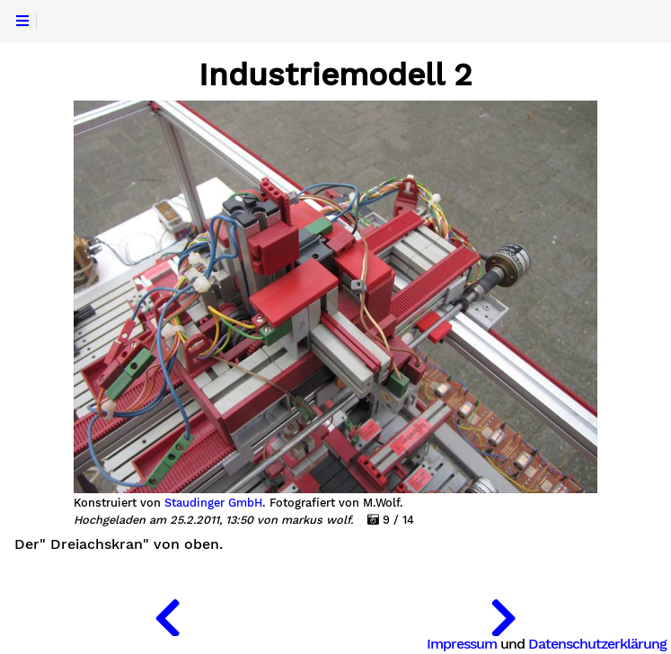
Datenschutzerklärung (597, 643)
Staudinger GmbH (213, 503)
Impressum (462, 643)
